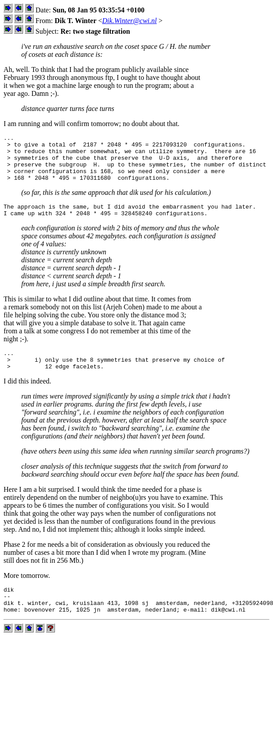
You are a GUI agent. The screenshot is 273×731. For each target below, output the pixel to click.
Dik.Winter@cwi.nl (129, 20)
